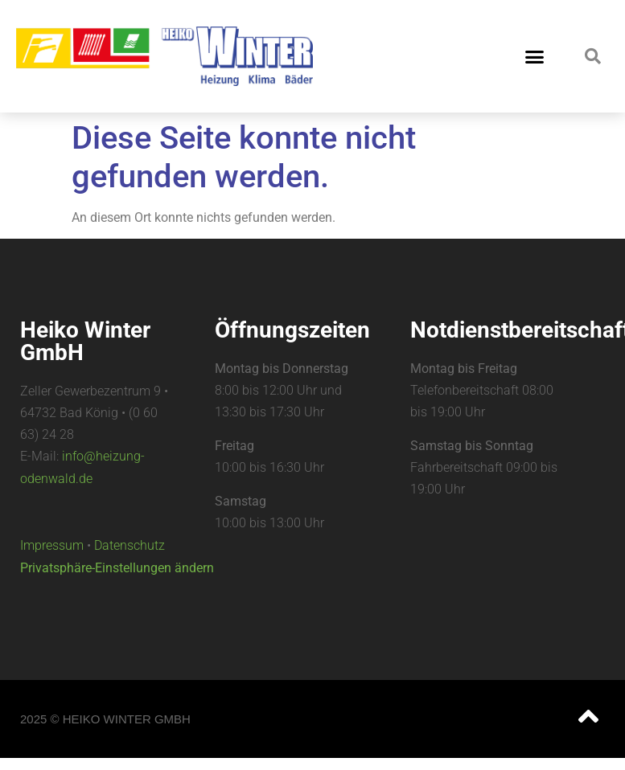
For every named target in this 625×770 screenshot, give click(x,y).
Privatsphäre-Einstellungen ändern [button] (117, 567)
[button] (535, 56)
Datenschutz (129, 545)
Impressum (52, 545)
